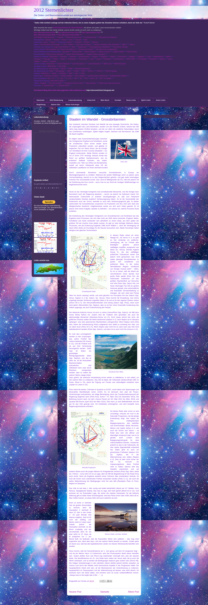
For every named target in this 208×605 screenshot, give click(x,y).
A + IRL (69, 78)
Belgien (132, 57)
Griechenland (84, 57)
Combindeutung (90, 37)
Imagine (43, 83)
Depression (82, 47)
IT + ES (60, 78)
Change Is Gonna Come (73, 83)
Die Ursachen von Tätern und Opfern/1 (61, 49)
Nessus (95, 42)
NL (81, 78)
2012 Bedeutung (56, 100)
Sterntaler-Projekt (57, 81)
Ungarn (95, 57)
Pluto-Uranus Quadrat (54, 54)
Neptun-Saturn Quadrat (96, 54)
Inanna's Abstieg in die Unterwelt (106, 44)
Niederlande (158, 57)
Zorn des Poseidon (83, 44)
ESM (70, 69)
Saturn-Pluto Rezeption (75, 54)
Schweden (72, 59)
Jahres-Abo (55, 105)
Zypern (162, 59)
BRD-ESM (52, 66)
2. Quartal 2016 (63, 85)
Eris (71, 40)
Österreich (53, 57)
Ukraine (53, 61)
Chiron (69, 42)
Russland (153, 59)
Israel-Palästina (63, 64)
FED (83, 71)
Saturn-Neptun (90, 52)
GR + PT (51, 78)
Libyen (112, 57)
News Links (131, 100)
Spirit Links (146, 100)
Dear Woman (91, 83)
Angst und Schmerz (61, 47)
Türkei (44, 61)
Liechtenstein (119, 59)
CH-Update (142, 59)
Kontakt (118, 100)
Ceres (45, 42)
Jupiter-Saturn (118, 52)
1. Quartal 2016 (48, 85)
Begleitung (41, 105)
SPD (70, 73)
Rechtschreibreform (82, 69)
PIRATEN (45, 73)
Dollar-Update (66, 76)
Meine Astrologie (72, 105)
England (104, 57)
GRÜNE (62, 73)
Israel (98, 59)
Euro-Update (80, 76)
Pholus (86, 42)
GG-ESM (62, 66)
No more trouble (55, 83)
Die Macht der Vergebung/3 (106, 49)
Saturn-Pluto (77, 52)
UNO (69, 71)
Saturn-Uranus (104, 52)
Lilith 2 (132, 44)
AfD (76, 73)
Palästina (107, 59)
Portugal (47, 59)
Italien (168, 57)
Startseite (40, 100)
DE (76, 78)
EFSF (63, 69)
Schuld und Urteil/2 (86, 49)
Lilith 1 (124, 44)
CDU (83, 73)
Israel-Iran (51, 64)
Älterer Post (133, 592)
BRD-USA (107, 64)
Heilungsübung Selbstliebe (100, 47)
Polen (55, 59)
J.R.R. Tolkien (68, 44)
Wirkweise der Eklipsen (108, 37)
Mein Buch (105, 100)
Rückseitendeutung (73, 37)
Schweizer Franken (51, 76)
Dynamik (65, 52)
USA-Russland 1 (78, 64)
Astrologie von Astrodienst (47, 131)
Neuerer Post (75, 592)
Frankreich (122, 57)
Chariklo (78, 42)
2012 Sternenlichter (53, 10)
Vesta (53, 42)
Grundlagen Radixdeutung (44, 37)
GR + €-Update (105, 78)
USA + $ (93, 78)
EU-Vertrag (54, 69)
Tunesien (37, 59)
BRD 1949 (131, 59)
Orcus (64, 40)
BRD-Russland (120, 64)
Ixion (85, 40)
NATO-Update (111, 71)
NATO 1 (91, 71)
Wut (73, 47)
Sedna (56, 40)
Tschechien (83, 59)
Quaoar (48, 40)
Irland (63, 59)
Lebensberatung (75, 100)
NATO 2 (100, 71)
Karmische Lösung (120, 47)
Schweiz (63, 57)
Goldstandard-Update (118, 76)
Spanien (73, 57)
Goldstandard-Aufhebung (97, 76)
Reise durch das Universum (109, 83)
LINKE (54, 73)
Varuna (78, 40)
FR (86, 78)
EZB (51, 71)
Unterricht (91, 100)
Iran (91, 59)
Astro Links (160, 100)
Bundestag (60, 71)
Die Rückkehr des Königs (50, 44)
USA (149, 57)
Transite (60, 37)
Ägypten (141, 57)
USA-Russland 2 (94, 64)
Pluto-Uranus (132, 52)
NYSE (76, 71)
